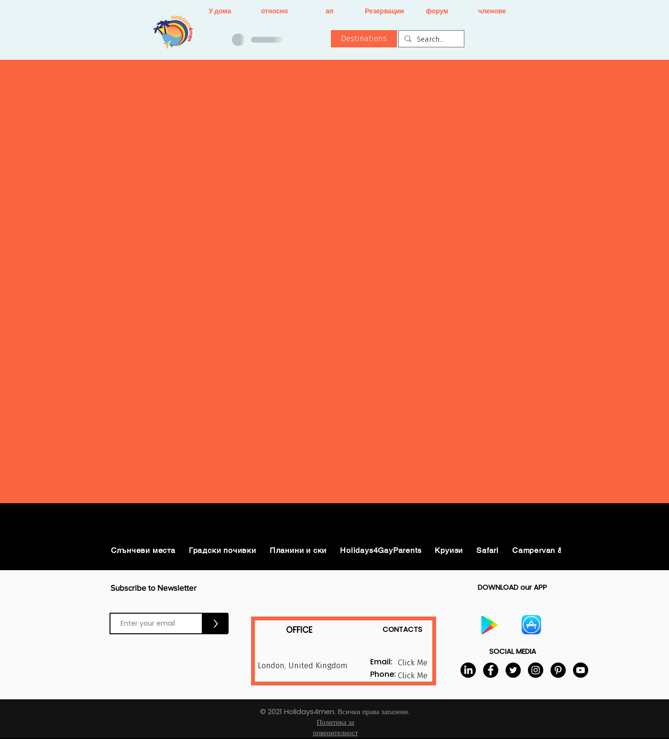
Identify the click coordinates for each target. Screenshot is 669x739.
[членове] (492, 11)
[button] (364, 38)
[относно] (274, 11)
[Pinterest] (558, 670)
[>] (216, 623)
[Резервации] (384, 11)
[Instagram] (535, 670)
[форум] (437, 11)
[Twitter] (513, 670)
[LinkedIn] (468, 670)
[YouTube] (580, 670)
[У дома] (220, 11)
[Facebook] (490, 670)
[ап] (329, 11)
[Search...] (430, 39)
